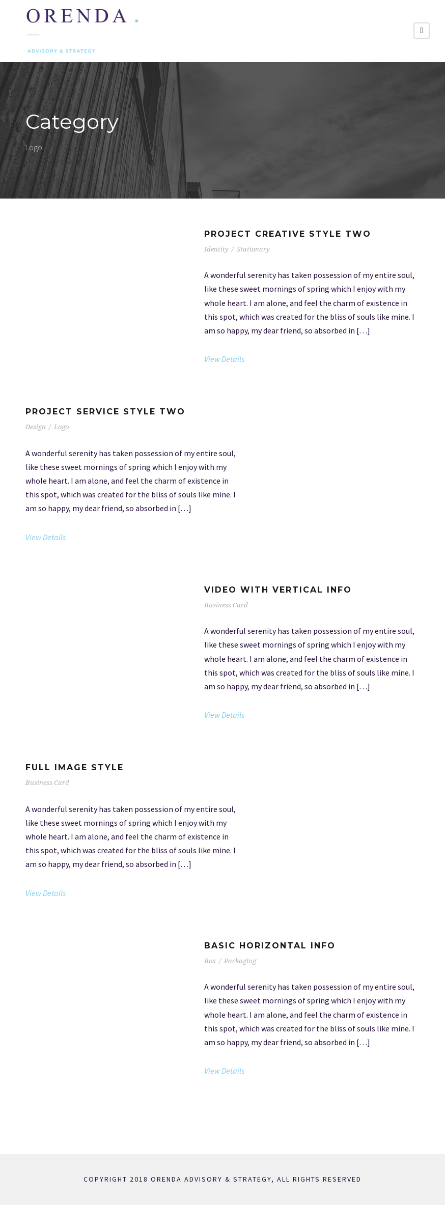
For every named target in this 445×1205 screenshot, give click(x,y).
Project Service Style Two (105, 411)
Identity (216, 249)
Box (210, 961)
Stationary (253, 249)
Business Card (226, 605)
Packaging (240, 961)
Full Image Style (74, 767)
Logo (61, 427)
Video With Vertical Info (278, 590)
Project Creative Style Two (287, 234)
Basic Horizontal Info (270, 945)
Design (35, 427)
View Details (224, 359)
